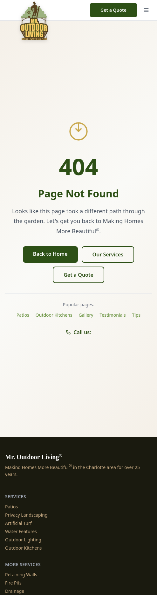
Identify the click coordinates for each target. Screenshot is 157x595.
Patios (23, 315)
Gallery (85, 315)
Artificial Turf (18, 523)
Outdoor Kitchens (54, 315)
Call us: (78, 332)
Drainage (14, 591)
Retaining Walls (21, 575)
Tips (136, 315)
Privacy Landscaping (26, 515)
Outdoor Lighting (23, 540)
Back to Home (50, 253)
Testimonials (113, 315)
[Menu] (146, 10)
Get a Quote (113, 10)
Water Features (21, 531)
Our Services (108, 254)
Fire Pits (13, 583)
